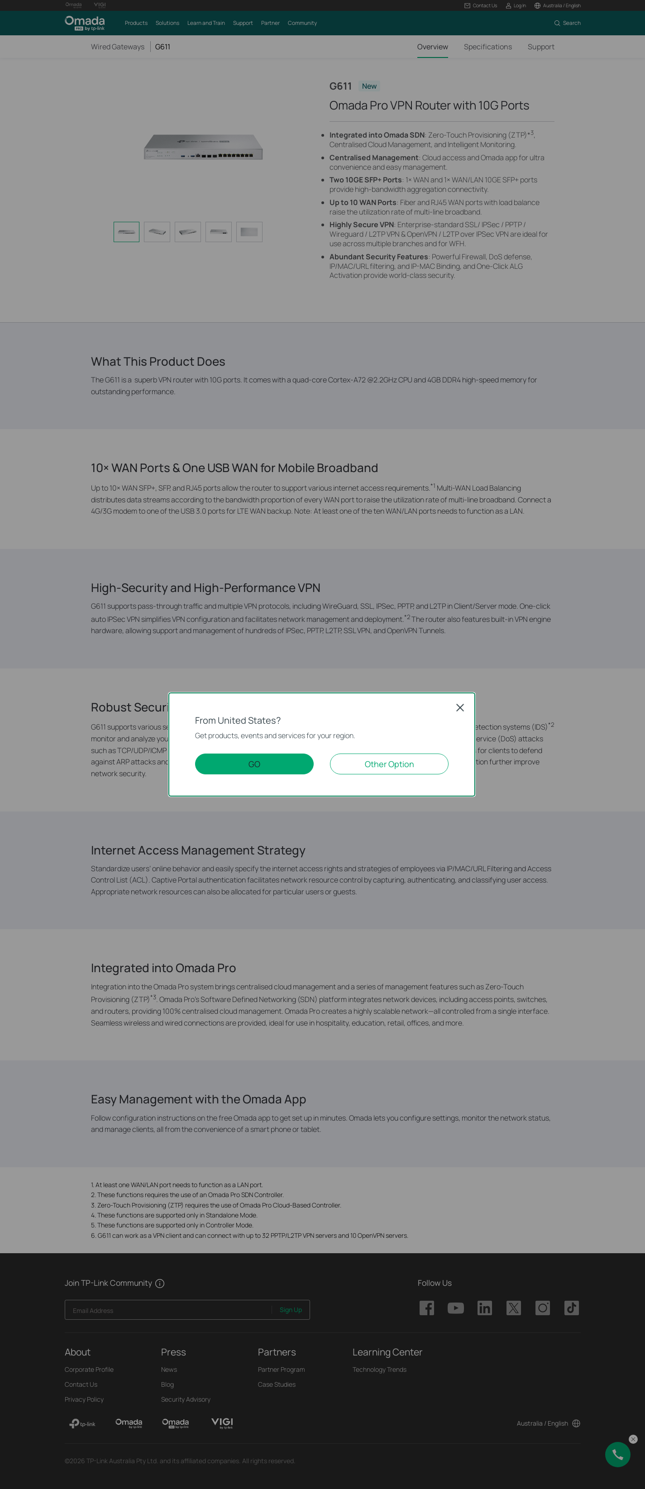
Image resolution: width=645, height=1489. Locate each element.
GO (254, 764)
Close (460, 707)
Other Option (389, 764)
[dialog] (322, 744)
